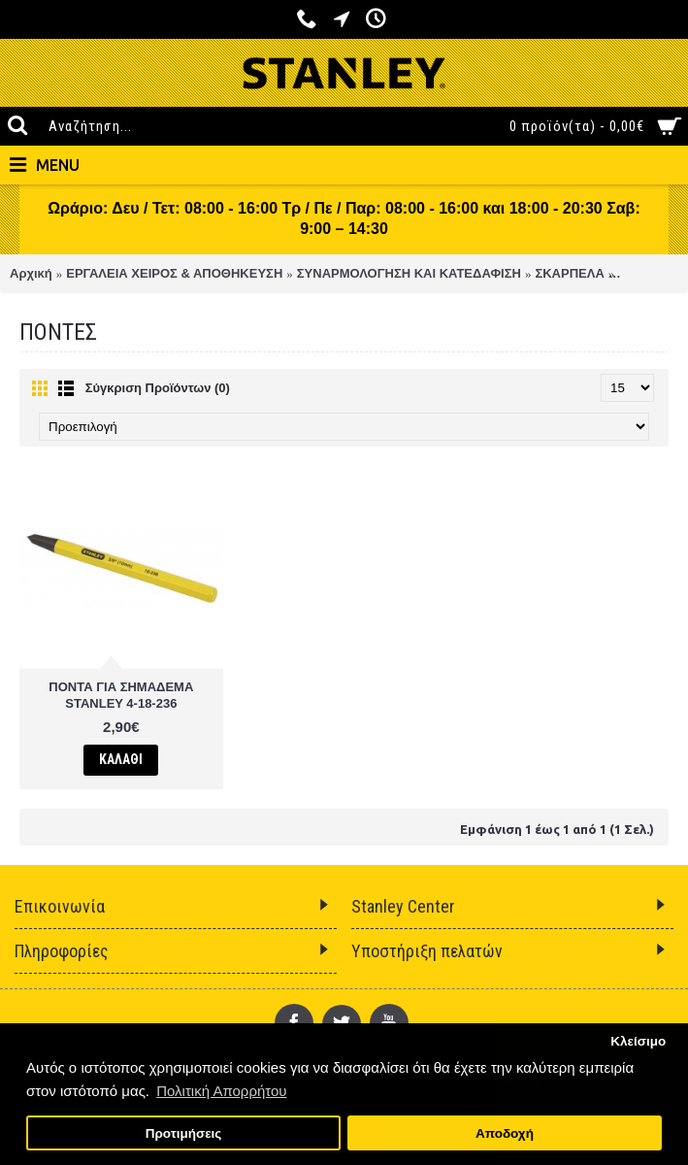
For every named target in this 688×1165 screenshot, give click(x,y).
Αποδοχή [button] (504, 1133)
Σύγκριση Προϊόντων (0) (157, 388)
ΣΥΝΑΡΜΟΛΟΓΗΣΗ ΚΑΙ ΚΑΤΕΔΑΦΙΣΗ (409, 273)
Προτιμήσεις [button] (184, 1133)
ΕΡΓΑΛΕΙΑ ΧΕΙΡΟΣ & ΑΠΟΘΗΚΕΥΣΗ (174, 273)
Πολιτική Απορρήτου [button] (221, 1090)
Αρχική (31, 273)
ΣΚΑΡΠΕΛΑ (569, 273)
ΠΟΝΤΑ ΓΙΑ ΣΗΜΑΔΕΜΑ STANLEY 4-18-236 (121, 695)
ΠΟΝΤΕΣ (644, 273)
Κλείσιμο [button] (638, 1041)
